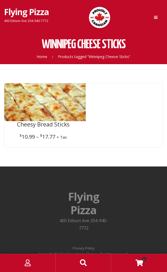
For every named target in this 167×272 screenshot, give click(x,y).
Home (42, 56)
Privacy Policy (84, 221)
